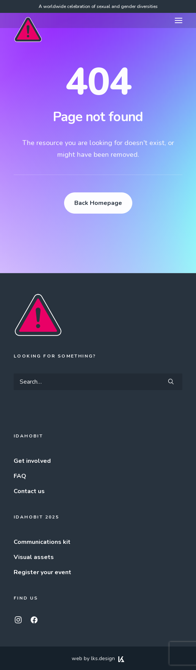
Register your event (42, 572)
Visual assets (34, 557)
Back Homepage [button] (98, 203)
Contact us (29, 491)
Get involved (32, 461)
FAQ (20, 476)
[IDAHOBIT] (28, 21)
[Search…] (98, 381)
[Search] (98, 381)
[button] (178, 20)
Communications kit (42, 542)
